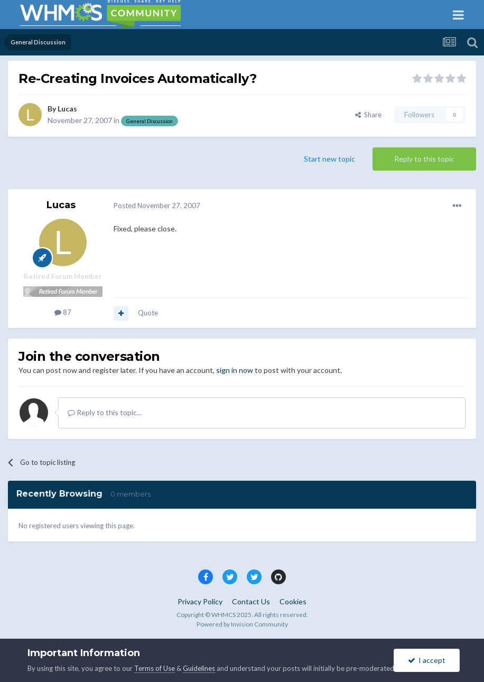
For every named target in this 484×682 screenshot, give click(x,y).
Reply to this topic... (105, 412)
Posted (157, 205)
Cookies (293, 601)
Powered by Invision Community (242, 624)
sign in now (234, 370)
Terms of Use (154, 668)
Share (368, 114)
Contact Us (251, 601)
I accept (426, 660)
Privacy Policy (200, 601)
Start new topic (329, 158)
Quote (148, 313)
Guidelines (199, 668)
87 (62, 312)
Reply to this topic (424, 158)
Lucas (67, 108)
